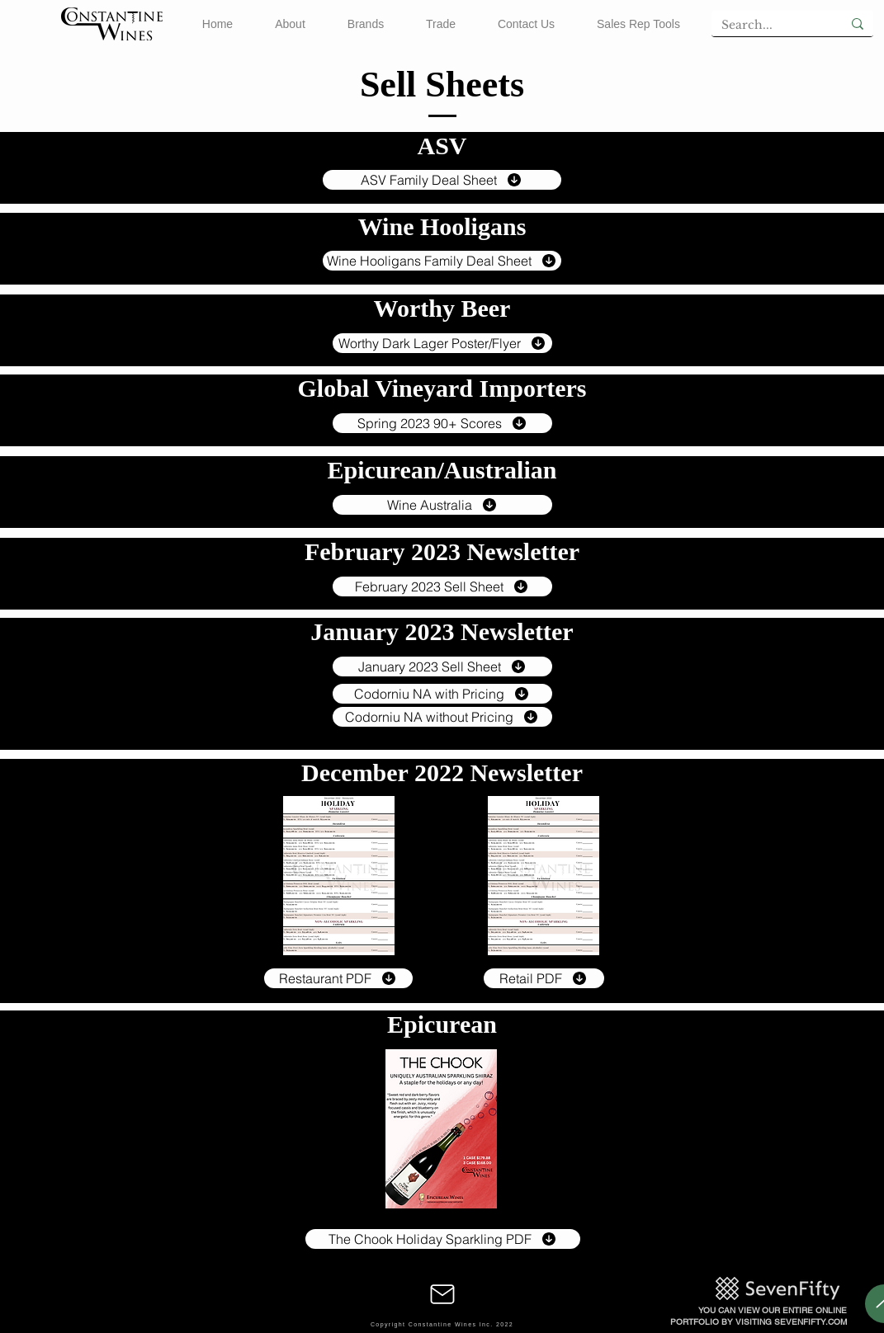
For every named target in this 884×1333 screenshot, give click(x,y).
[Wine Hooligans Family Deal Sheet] (442, 260)
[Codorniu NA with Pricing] (442, 693)
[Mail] (442, 1294)
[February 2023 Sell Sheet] (442, 586)
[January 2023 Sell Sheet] (442, 666)
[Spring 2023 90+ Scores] (442, 423)
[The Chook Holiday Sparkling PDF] (443, 1239)
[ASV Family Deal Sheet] (442, 179)
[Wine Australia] (442, 504)
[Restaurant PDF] (338, 978)
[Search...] (764, 25)
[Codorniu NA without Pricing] (442, 716)
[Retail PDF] (544, 978)
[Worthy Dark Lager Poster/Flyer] (442, 343)
